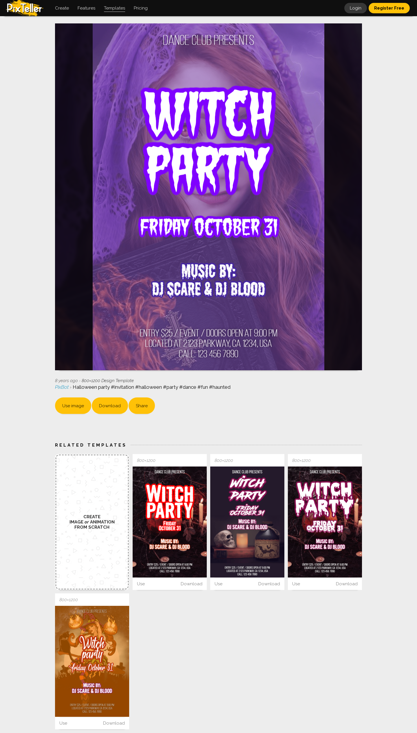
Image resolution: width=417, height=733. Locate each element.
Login (355, 8)
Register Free (389, 8)
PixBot (62, 387)
